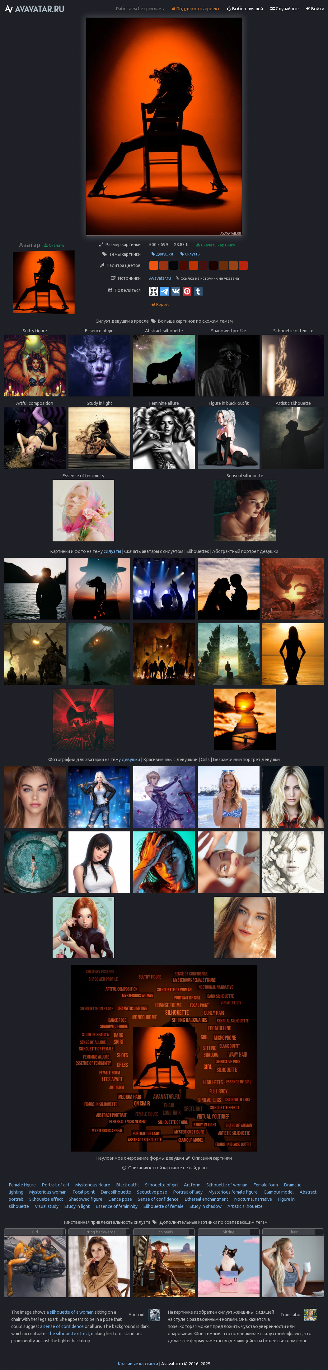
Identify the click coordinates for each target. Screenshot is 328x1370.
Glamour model (278, 1192)
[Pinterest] (187, 290)
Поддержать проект (196, 8)
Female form (265, 1184)
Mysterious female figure (233, 1192)
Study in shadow (205, 1206)
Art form (191, 1184)
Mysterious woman (47, 1192)
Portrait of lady (187, 1192)
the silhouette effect (69, 1333)
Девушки (162, 254)
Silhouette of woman (226, 1184)
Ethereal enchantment (206, 1199)
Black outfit (127, 1184)
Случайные (284, 8)
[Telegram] (164, 290)
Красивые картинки (138, 1363)
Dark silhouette (115, 1192)
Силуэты (190, 254)
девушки (131, 759)
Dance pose (119, 1199)
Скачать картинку (215, 245)
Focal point (83, 1192)
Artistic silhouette (245, 1206)
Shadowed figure (85, 1199)
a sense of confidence (62, 1326)
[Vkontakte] (175, 290)
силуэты (112, 551)
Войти (315, 8)
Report (160, 304)
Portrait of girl (55, 1184)
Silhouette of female (163, 1206)
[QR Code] (153, 290)
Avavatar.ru (160, 278)
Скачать (54, 245)
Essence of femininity (116, 1206)
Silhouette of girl (161, 1184)
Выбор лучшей (245, 8)
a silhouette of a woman (70, 1312)
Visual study (46, 1206)
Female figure (22, 1184)
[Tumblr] (198, 290)
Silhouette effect (45, 1199)
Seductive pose (151, 1192)
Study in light (76, 1206)
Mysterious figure (92, 1184)
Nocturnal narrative (252, 1199)
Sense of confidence (158, 1199)
